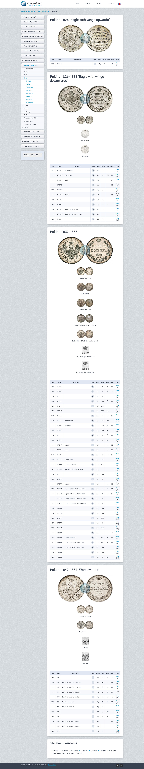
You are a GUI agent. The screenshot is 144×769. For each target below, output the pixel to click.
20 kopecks (29, 90)
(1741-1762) (30, 41)
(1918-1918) (30, 146)
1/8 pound (29, 99)
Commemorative (28, 69)
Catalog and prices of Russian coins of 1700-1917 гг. (68, 753)
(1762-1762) (29, 46)
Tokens (25, 127)
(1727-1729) (29, 27)
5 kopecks (29, 96)
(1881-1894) (31, 137)
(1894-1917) (30, 141)
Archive (98, 4)
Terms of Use (52, 765)
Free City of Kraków (29, 124)
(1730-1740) (32, 31)
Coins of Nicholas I (43, 11)
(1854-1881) (30, 132)
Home (77, 4)
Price (117, 63)
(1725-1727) (30, 22)
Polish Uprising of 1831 (30, 118)
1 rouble (28, 81)
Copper (25, 106)
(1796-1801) (28, 56)
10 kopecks (29, 93)
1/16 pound (29, 103)
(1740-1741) (32, 36)
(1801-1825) (30, 60)
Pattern (25, 109)
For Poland (26, 115)
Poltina (28, 84)
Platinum (25, 72)
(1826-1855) (30, 65)
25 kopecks (29, 87)
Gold (24, 75)
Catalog (87, 4)
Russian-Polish (27, 121)
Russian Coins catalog (28, 11)
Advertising (110, 4)
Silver (24, 78)
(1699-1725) (29, 17)
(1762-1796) (30, 51)
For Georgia (26, 112)
